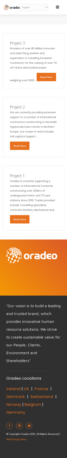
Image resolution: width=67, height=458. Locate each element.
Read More (46, 77)
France (41, 389)
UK (26, 389)
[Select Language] (34, 7)
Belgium (32, 404)
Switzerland (41, 396)
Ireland (13, 389)
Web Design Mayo (16, 439)
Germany (15, 412)
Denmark (15, 396)
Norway (13, 404)
